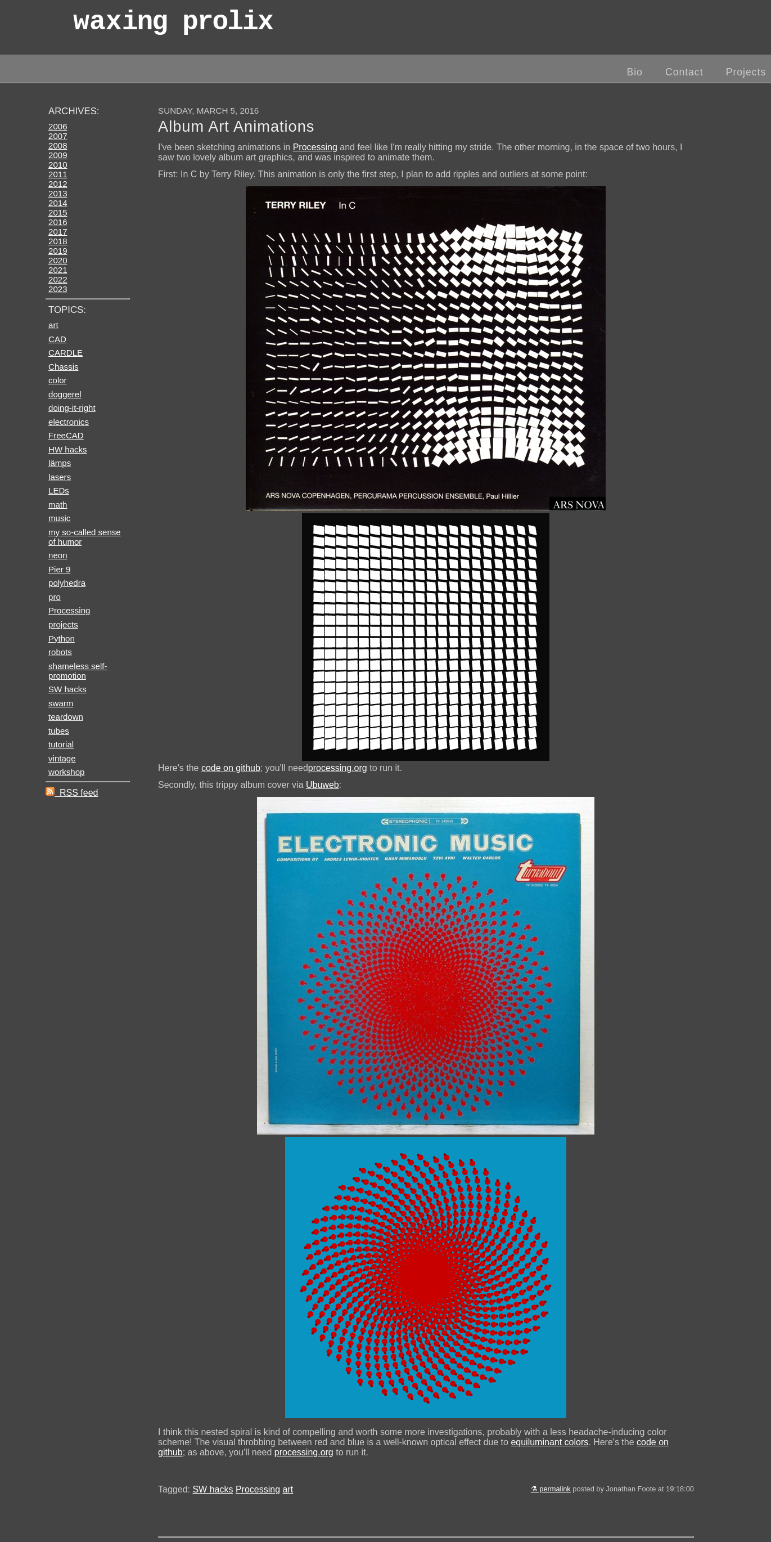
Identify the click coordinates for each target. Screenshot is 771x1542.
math (57, 504)
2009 (57, 155)
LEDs (58, 490)
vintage (61, 758)
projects (63, 624)
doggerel (65, 394)
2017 (57, 231)
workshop (66, 772)
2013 (57, 193)
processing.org (337, 768)
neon (57, 555)
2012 (57, 184)
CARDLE (65, 352)
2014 (57, 203)
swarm (60, 703)
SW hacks (212, 1489)
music (59, 518)
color (57, 380)
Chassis (63, 366)
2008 (57, 145)
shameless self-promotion (77, 670)
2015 (57, 212)
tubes (58, 731)
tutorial (61, 744)
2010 (57, 164)
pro (54, 597)
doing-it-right (72, 408)
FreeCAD (66, 435)
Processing (315, 147)
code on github (230, 768)
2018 (57, 241)
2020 (57, 260)
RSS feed (72, 792)
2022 (57, 279)
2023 (57, 289)
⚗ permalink (551, 1489)
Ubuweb (322, 785)
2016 (57, 222)
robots (60, 652)
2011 (57, 174)
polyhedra (66, 583)
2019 (57, 250)
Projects (746, 72)
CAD (57, 339)
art (288, 1489)
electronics (68, 422)
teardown (65, 716)
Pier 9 (59, 569)
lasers (59, 477)
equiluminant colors (549, 1442)
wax (172, 25)
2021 (57, 270)
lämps (59, 463)
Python (61, 638)
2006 (57, 126)
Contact (684, 72)
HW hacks (67, 449)
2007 (57, 136)
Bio (634, 72)
